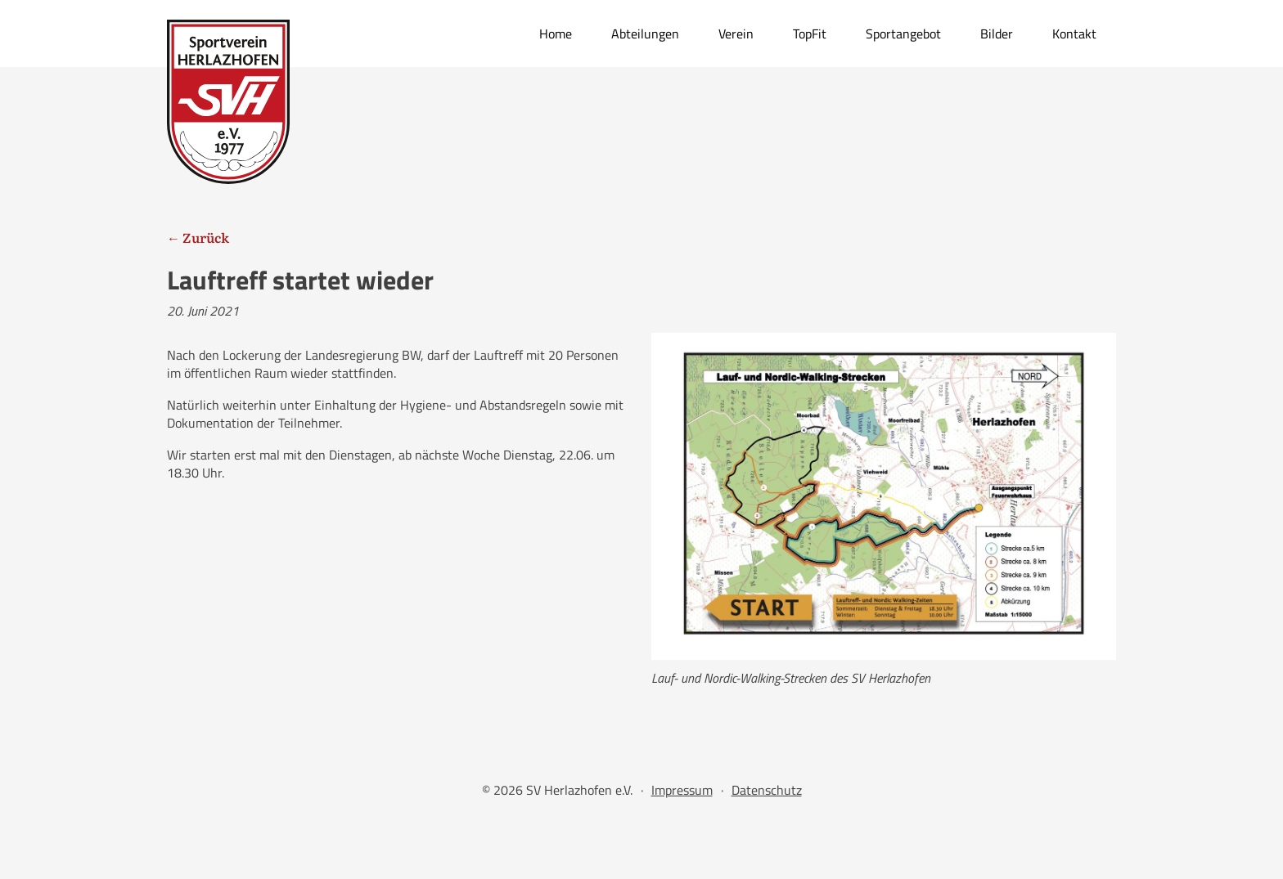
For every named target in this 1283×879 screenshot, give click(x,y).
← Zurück (198, 237)
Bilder (996, 33)
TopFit (809, 33)
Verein (736, 33)
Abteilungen (645, 33)
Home (555, 33)
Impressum (682, 790)
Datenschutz (767, 790)
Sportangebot (903, 33)
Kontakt (1074, 33)
